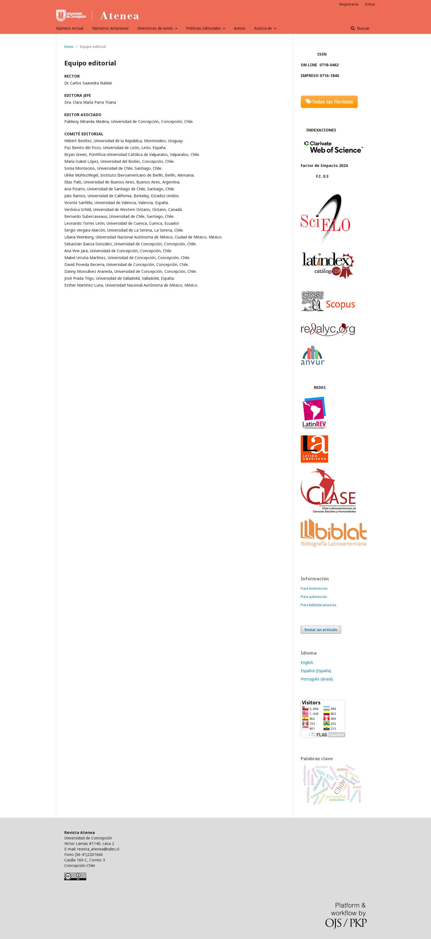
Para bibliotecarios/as (318, 604)
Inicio (68, 46)
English (307, 662)
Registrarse (349, 4)
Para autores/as (314, 596)
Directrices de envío (155, 28)
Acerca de (263, 28)
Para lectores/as (314, 588)
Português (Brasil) (317, 679)
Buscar (362, 28)
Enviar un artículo (321, 629)
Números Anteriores (110, 28)
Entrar (370, 4)
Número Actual (69, 28)
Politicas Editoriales (204, 28)
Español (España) (316, 670)
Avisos (239, 28)
